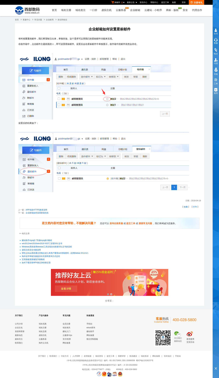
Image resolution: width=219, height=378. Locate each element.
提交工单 (165, 2)
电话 (216, 54)
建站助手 (90, 331)
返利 (216, 93)
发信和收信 (62, 20)
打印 (195, 207)
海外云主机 (43, 343)
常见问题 (38, 20)
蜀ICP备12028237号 (144, 360)
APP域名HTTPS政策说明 (36, 210)
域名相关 (66, 327)
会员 (216, 33)
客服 (216, 43)
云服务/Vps (67, 335)
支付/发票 (67, 339)
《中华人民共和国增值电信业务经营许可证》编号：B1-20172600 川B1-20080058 (100, 360)
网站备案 (66, 343)
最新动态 (19, 335)
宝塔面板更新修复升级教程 (33, 259)
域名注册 (66, 10)
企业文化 (19, 327)
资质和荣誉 (19, 331)
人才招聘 (76, 356)
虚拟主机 (106, 10)
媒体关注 (19, 339)
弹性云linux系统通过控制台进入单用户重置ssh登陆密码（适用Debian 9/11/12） (55, 253)
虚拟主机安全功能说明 (31, 250)
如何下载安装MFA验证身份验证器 (36, 263)
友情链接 (87, 356)
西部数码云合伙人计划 (109, 282)
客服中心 (26, 20)
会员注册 (66, 324)
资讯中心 (143, 2)
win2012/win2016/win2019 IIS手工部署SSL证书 (42, 244)
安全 (185, 10)
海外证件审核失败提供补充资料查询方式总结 (41, 256)
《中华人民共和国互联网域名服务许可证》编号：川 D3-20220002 (109, 365)
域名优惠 (42, 324)
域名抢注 (80, 10)
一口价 (93, 10)
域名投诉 (145, 356)
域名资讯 (99, 356)
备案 (174, 2)
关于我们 (42, 356)
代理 (216, 63)
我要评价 (122, 356)
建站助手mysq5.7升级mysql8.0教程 (37, 240)
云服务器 (122, 9)
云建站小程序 (153, 10)
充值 (216, 74)
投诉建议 (133, 356)
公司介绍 (19, 324)
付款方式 (65, 356)
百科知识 (167, 356)
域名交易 (42, 331)
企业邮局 (50, 20)
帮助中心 (154, 2)
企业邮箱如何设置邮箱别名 (37, 213)
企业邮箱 (135, 10)
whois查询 (91, 327)
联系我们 (19, 343)
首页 (54, 10)
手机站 (89, 324)
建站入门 (66, 331)
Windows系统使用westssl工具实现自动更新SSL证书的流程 (47, 247)
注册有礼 (196, 2)
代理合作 (197, 10)
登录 (184, 2)
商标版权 (173, 9)
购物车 (118, 2)
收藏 (186, 207)
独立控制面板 (92, 339)
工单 (216, 83)
